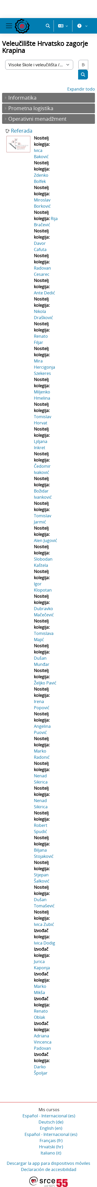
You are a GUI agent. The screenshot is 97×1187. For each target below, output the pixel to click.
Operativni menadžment (37, 118)
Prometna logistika (30, 108)
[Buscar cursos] (83, 65)
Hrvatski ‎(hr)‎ (51, 1147)
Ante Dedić (44, 293)
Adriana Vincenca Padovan (42, 1042)
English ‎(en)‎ (51, 1128)
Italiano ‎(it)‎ (51, 1153)
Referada (21, 131)
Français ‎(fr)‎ (51, 1140)
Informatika (22, 97)
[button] (48, 26)
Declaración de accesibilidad (48, 1169)
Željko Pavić (45, 683)
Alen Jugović (45, 540)
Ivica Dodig (44, 943)
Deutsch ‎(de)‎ (51, 1122)
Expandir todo (81, 89)
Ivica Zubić (44, 924)
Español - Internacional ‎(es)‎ (49, 1116)
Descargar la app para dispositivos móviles (48, 1163)
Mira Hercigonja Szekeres (44, 367)
